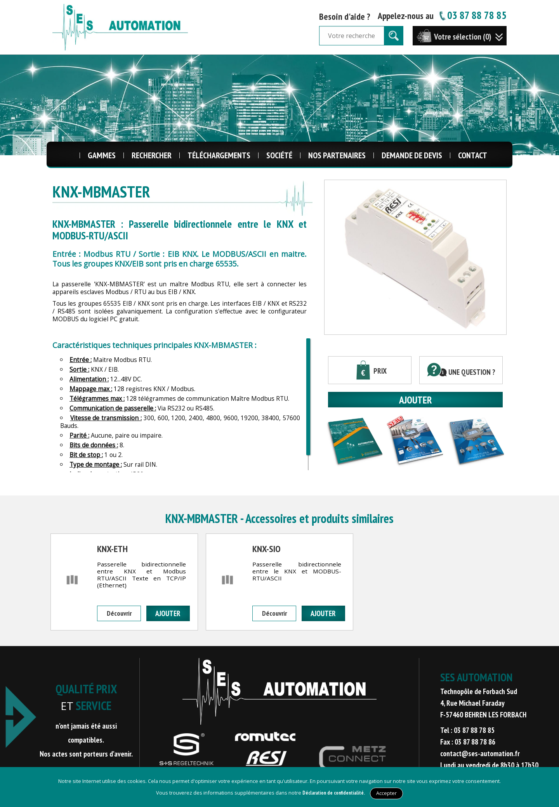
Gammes (102, 155)
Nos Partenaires (337, 155)
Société (279, 155)
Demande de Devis (412, 155)
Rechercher (152, 155)
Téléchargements (218, 155)
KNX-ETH (112, 549)
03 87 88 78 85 (472, 15)
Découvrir (119, 613)
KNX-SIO (266, 549)
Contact (472, 155)
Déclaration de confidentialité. (333, 793)
